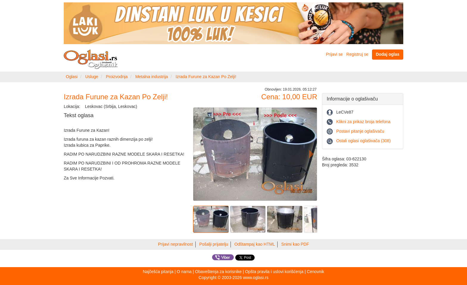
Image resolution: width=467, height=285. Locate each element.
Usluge (91, 76)
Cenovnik (315, 271)
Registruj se (357, 54)
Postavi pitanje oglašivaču (360, 131)
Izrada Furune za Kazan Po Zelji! (205, 76)
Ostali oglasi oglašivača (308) (363, 140)
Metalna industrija (151, 76)
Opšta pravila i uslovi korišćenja (274, 271)
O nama (184, 271)
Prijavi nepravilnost (175, 244)
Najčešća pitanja (158, 271)
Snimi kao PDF (295, 244)
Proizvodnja (116, 76)
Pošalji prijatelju (213, 244)
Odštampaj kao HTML (254, 244)
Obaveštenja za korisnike (218, 271)
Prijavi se (334, 54)
